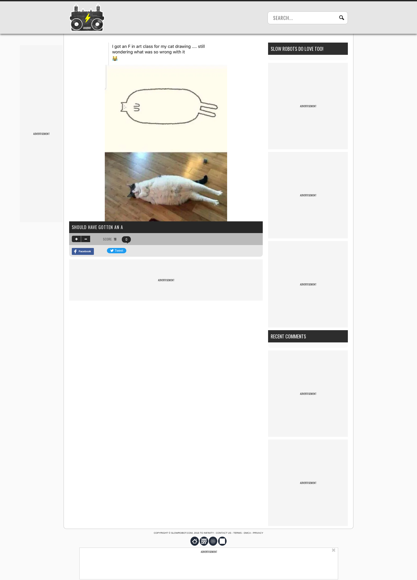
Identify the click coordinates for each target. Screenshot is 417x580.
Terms (237, 533)
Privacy (258, 533)
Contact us (223, 533)
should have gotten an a (97, 227)
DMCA (247, 533)
